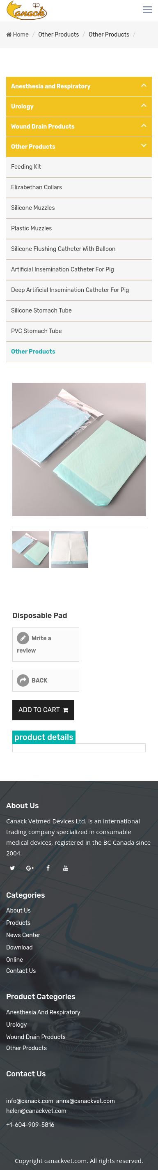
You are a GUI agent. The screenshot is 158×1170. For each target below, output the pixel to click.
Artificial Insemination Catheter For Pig (62, 269)
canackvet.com (65, 1160)
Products (18, 922)
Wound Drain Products (43, 126)
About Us (18, 910)
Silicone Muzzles (33, 208)
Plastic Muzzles (31, 228)
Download (19, 947)
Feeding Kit (26, 166)
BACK (40, 680)
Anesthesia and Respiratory (51, 86)
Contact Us (21, 971)
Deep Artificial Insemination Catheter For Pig (70, 290)
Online (14, 959)
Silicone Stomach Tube (41, 310)
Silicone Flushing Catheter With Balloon (63, 249)
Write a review (34, 644)
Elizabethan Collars (36, 187)
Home (17, 34)
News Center (23, 935)
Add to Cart (43, 710)
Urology (22, 106)
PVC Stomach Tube (36, 331)
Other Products (58, 34)
